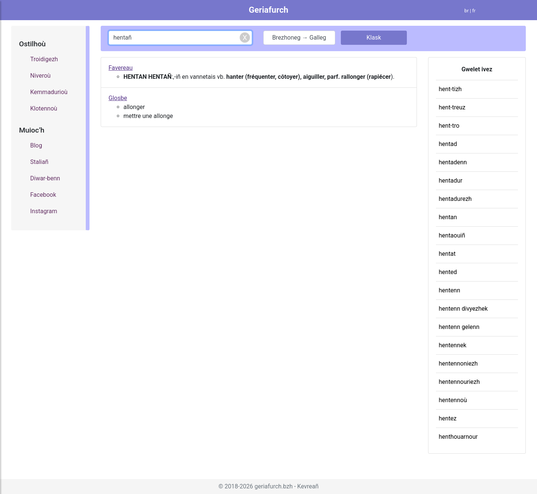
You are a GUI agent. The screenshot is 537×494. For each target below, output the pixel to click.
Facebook (43, 194)
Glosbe (118, 98)
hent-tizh (450, 89)
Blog (36, 145)
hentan (448, 217)
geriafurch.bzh (274, 486)
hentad (448, 143)
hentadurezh (455, 198)
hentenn (450, 290)
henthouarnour (458, 436)
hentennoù (453, 400)
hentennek (453, 345)
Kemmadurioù (48, 92)
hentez (448, 418)
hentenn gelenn (459, 326)
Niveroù (40, 75)
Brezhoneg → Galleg (299, 37)
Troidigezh (44, 59)
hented (448, 272)
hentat (447, 253)
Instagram (43, 211)
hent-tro (449, 125)
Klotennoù (43, 108)
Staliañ (39, 161)
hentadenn (453, 162)
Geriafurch (268, 10)
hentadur (450, 180)
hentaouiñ (452, 235)
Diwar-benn (45, 178)
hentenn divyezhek (463, 308)
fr (473, 10)
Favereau (121, 67)
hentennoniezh (458, 363)
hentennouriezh (459, 381)
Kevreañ (307, 486)
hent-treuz (452, 107)
